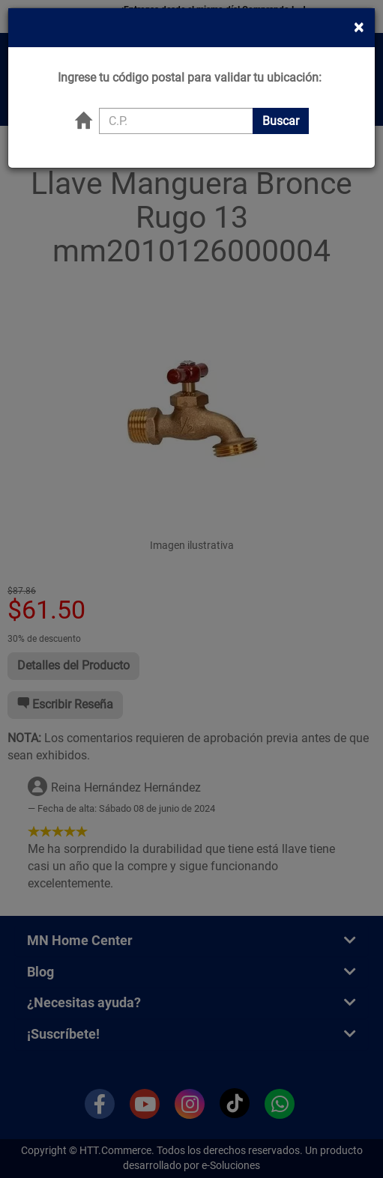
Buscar (280, 105)
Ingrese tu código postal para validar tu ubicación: (190, 62)
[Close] (359, 12)
